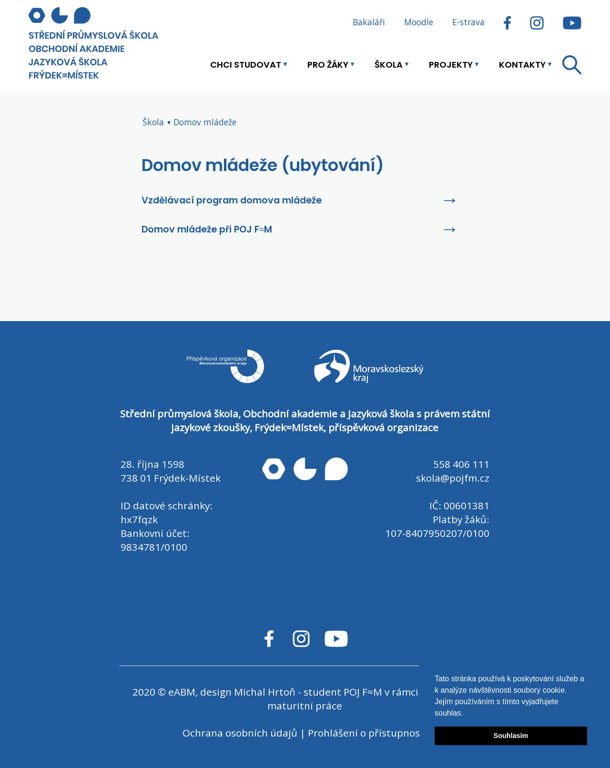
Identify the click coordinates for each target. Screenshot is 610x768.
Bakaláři (369, 22)
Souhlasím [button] (511, 735)
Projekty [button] (451, 65)
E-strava (468, 22)
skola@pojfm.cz (452, 478)
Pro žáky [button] (327, 65)
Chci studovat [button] (245, 65)
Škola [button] (389, 65)
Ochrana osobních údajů (240, 732)
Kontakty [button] (522, 65)
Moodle (418, 22)
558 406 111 (461, 464)
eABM (181, 691)
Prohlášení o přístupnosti (367, 732)
